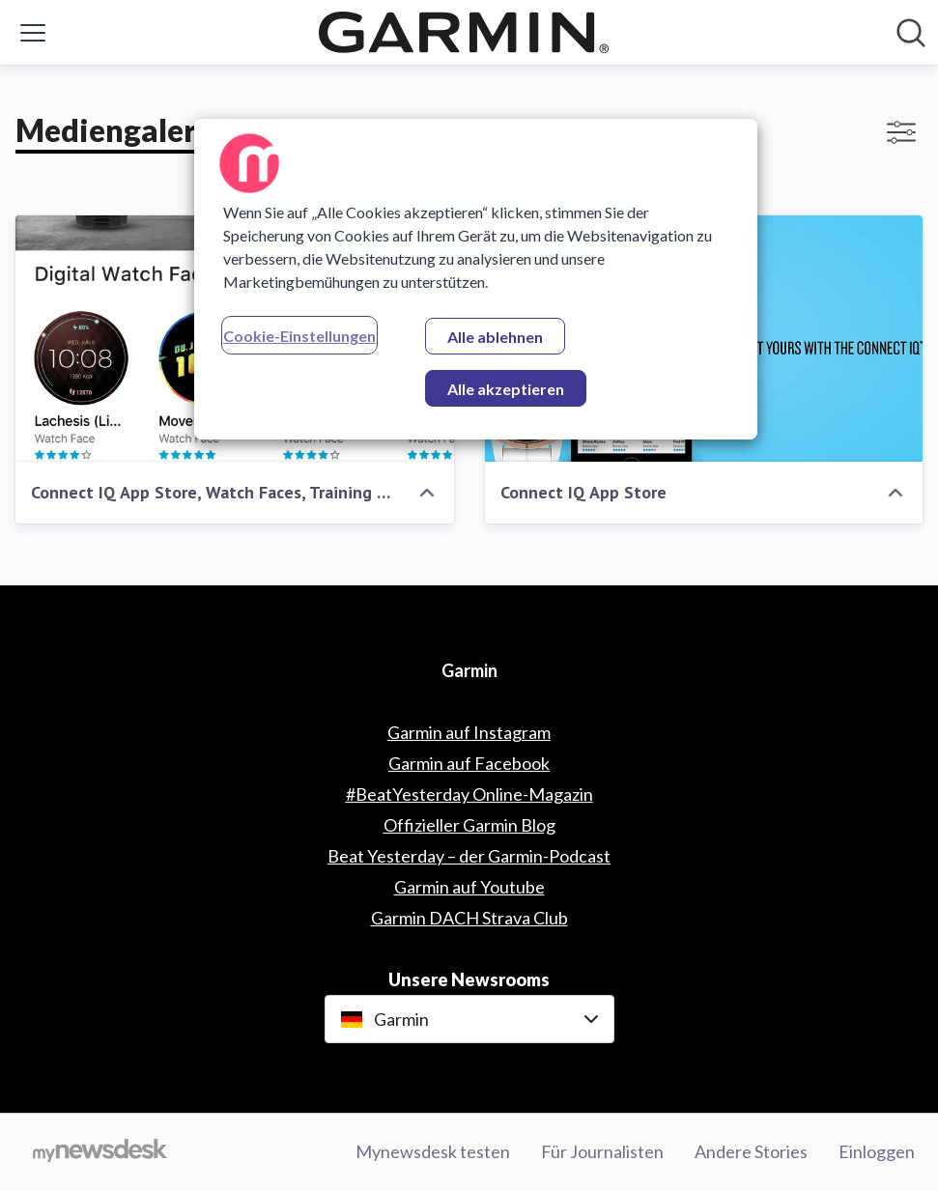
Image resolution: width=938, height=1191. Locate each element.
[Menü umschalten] (33, 32)
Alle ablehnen (495, 336)
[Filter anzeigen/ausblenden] (901, 132)
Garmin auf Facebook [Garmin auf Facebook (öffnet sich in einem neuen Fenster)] (469, 763)
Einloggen (877, 1151)
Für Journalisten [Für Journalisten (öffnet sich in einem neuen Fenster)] (602, 1151)
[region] (475, 279)
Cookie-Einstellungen (299, 335)
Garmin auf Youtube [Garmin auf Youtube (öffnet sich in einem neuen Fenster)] (469, 886)
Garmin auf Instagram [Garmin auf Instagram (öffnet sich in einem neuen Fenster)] (469, 732)
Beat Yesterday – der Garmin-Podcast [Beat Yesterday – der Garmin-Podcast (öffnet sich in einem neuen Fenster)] (469, 855)
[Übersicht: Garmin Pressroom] (464, 32)
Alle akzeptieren (505, 389)
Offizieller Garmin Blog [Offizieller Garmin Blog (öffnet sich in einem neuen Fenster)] (469, 825)
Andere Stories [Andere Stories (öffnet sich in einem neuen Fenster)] (751, 1151)
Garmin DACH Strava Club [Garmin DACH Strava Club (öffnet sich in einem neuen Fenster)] (469, 917)
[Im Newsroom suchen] (910, 32)
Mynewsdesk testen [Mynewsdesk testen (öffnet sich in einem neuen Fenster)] (432, 1151)
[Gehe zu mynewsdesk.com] (100, 1152)
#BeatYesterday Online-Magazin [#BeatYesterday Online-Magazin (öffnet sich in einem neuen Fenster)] (469, 794)
